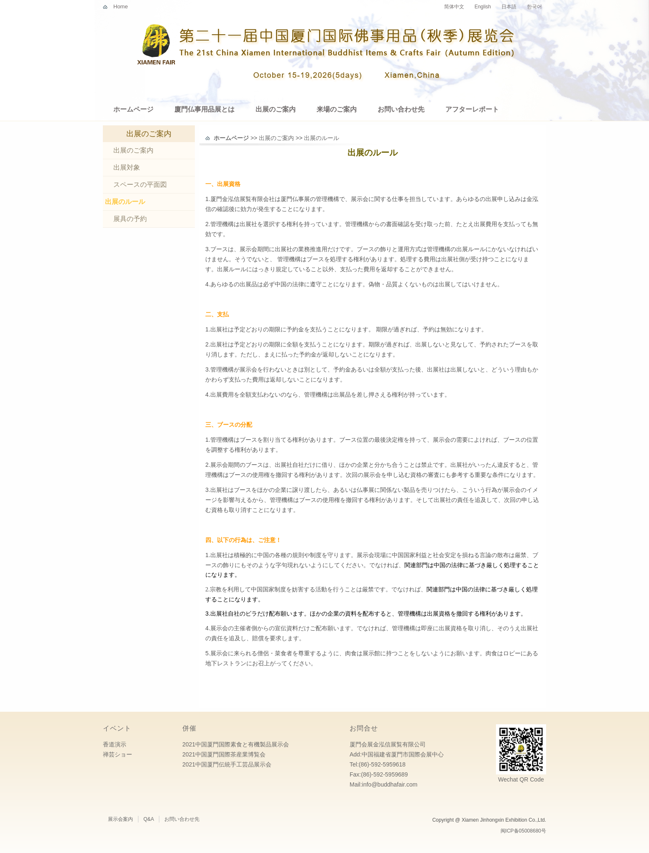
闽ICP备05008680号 (523, 831)
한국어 (534, 7)
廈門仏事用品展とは (204, 109)
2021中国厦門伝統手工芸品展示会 (226, 764)
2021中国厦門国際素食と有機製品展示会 (235, 744)
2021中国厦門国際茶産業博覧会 (224, 754)
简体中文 (454, 7)
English (483, 7)
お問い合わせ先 (401, 109)
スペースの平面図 (140, 184)
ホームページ (133, 109)
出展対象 (126, 167)
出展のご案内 (276, 109)
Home (120, 6)
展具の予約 (130, 218)
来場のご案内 (337, 109)
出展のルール (125, 201)
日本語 (508, 7)
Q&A (148, 819)
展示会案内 (120, 819)
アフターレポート (472, 109)
